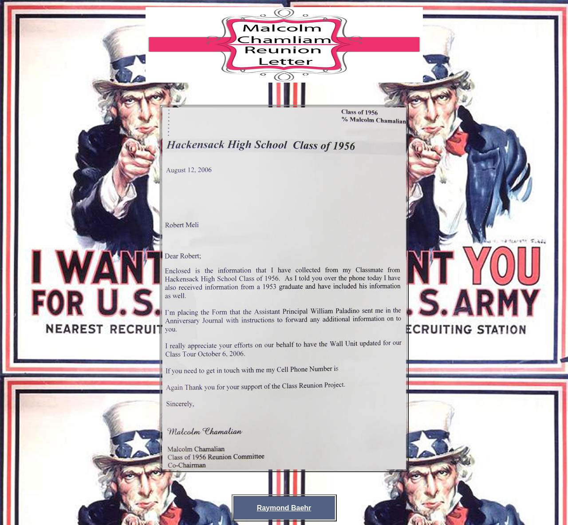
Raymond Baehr (284, 508)
